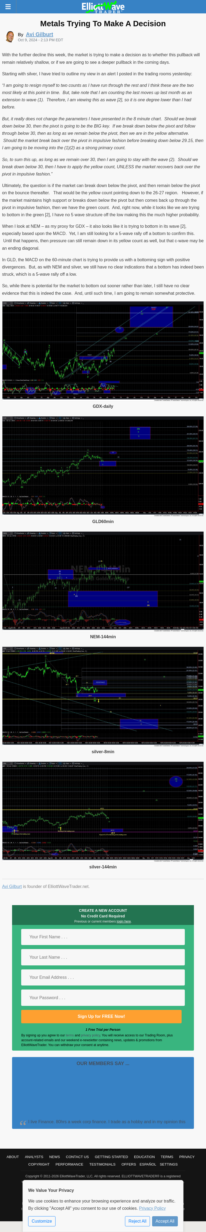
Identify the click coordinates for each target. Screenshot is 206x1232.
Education (144, 1157)
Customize (42, 1221)
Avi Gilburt (12, 886)
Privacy (187, 1157)
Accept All (165, 1221)
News (54, 1157)
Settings (169, 1164)
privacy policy (90, 1035)
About (12, 1157)
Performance (69, 1164)
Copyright (39, 1164)
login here (124, 921)
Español (147, 1164)
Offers (129, 1164)
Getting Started (111, 1157)
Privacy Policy (152, 1208)
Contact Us (77, 1157)
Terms (167, 1157)
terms (70, 1035)
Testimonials (102, 1164)
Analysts (34, 1157)
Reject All (137, 1221)
